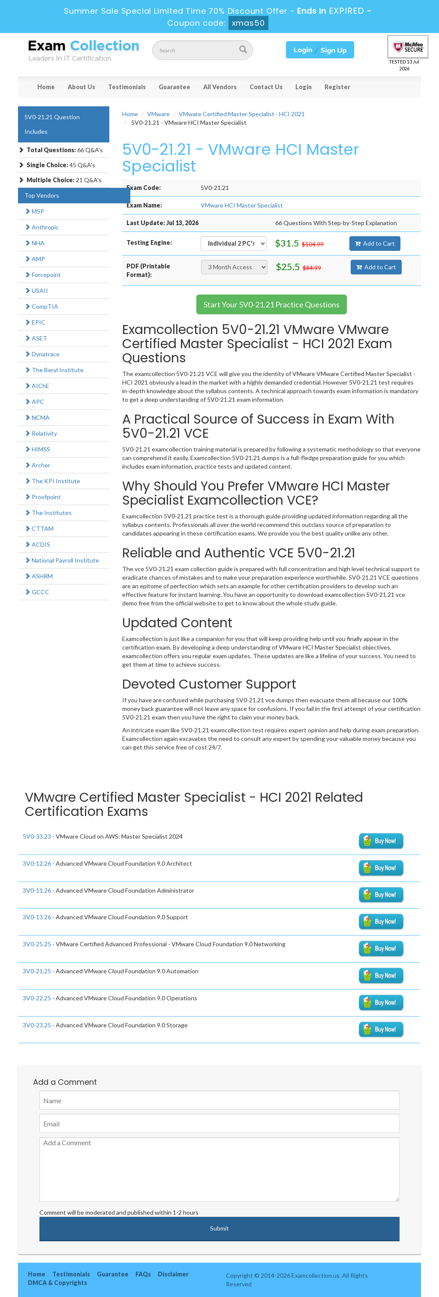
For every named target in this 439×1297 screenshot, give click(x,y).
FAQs (143, 1274)
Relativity (40, 433)
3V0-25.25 (37, 944)
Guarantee (174, 86)
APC (34, 401)
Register (337, 86)
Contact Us (266, 86)
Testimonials (127, 86)
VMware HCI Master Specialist (242, 205)
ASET (35, 338)
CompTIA (41, 306)
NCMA (37, 417)
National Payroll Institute (61, 560)
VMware (158, 113)
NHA (34, 243)
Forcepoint (42, 274)
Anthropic (41, 227)
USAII (36, 290)
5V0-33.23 (37, 836)
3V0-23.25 (37, 1025)
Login (303, 86)
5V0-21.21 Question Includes (52, 124)
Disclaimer (173, 1274)
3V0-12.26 (37, 863)
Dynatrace (42, 354)
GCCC (36, 592)
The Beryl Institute (54, 369)
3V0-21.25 (37, 971)
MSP (34, 211)
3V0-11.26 (37, 890)
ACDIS (37, 544)
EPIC (34, 322)
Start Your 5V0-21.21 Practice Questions (272, 304)
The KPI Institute (52, 480)
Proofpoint (42, 496)
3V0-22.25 (37, 998)
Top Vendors (41, 195)
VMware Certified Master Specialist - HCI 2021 (242, 113)
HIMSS (37, 449)
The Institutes (48, 512)
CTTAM (39, 528)
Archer (37, 465)
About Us (81, 86)
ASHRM (38, 576)
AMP (34, 258)
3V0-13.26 (37, 917)
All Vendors (220, 86)
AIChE (36, 385)
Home (46, 86)
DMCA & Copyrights (57, 1282)
